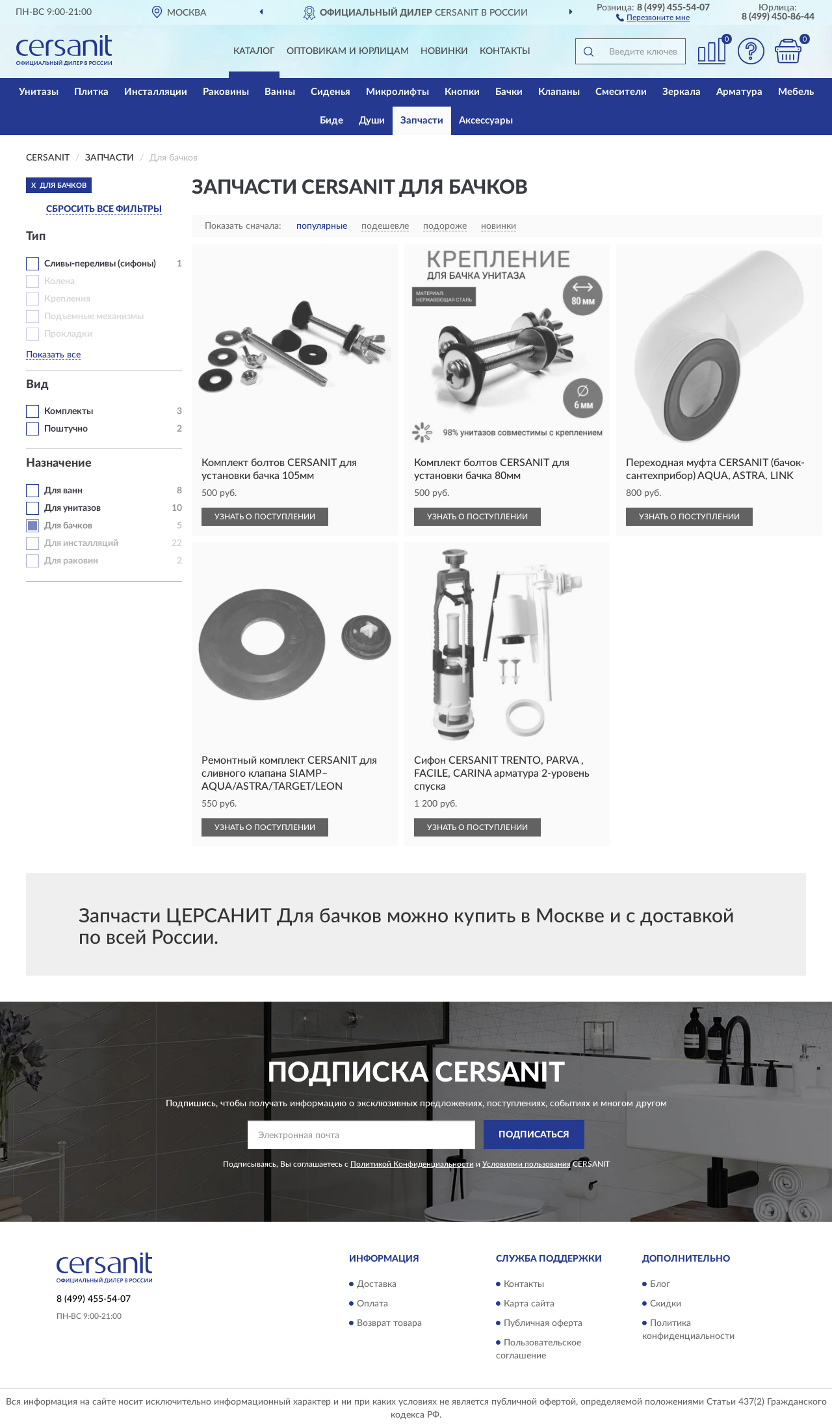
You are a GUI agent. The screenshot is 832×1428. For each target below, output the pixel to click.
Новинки (444, 51)
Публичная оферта (543, 1323)
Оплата (372, 1303)
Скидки (665, 1303)
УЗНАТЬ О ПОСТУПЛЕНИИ (264, 517)
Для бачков (68, 525)
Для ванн (63, 490)
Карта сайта (529, 1303)
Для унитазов (72, 508)
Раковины (226, 92)
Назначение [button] (59, 463)
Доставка (376, 1284)
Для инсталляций (81, 543)
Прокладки (68, 334)
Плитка (91, 92)
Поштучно (66, 429)
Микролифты (397, 92)
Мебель (796, 92)
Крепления (67, 299)
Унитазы (38, 92)
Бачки (509, 92)
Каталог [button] (254, 51)
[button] (653, 17)
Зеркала (681, 92)
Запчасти (421, 120)
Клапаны (559, 92)
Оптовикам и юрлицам (348, 51)
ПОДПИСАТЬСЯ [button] (534, 1134)
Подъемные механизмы (94, 316)
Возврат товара (389, 1323)
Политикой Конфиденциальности (412, 1164)
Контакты (505, 51)
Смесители (621, 92)
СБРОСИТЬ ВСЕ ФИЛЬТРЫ (104, 209)
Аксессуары (486, 120)
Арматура (739, 92)
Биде (331, 120)
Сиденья (330, 92)
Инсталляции (155, 92)
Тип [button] (36, 236)
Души (372, 120)
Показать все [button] (53, 354)
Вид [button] (37, 385)
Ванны (280, 92)
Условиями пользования (526, 1164)
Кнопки (462, 92)
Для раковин (71, 560)
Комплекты (68, 411)
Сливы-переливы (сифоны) (100, 263)
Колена (59, 281)
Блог (660, 1284)
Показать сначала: (243, 226)
